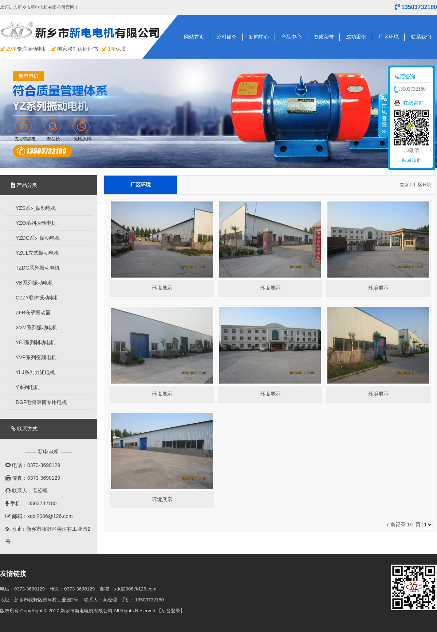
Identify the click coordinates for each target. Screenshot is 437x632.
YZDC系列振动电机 (34, 238)
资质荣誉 (324, 37)
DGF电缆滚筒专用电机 (38, 402)
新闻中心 (259, 37)
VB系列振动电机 (31, 283)
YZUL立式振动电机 (34, 253)
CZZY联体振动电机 (34, 298)
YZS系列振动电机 (32, 208)
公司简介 (226, 37)
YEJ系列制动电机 (32, 342)
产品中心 (291, 37)
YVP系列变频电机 (32, 357)
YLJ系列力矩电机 (32, 372)
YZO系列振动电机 (32, 223)
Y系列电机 (24, 387)
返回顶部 (411, 160)
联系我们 (421, 37)
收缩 (383, 115)
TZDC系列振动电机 (34, 268)
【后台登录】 (171, 610)
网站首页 (194, 37)
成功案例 (356, 37)
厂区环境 (388, 37)
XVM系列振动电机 (33, 327)
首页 (404, 184)
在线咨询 (413, 103)
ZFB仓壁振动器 (30, 312)
